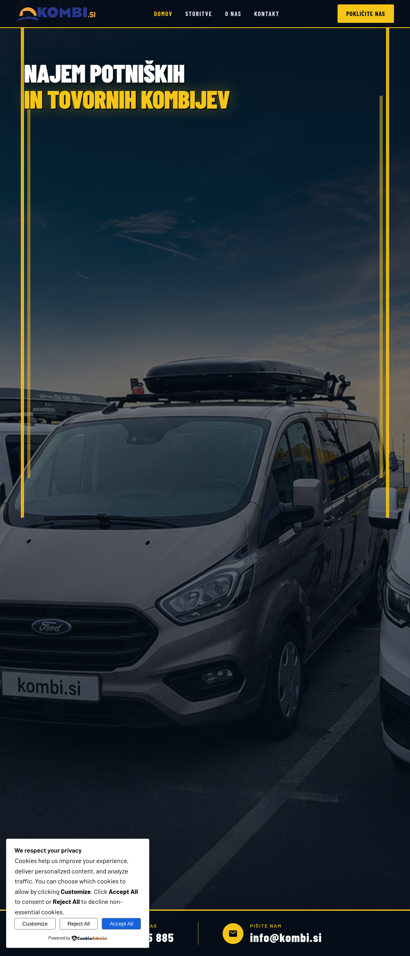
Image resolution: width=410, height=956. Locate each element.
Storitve (198, 13)
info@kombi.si (286, 937)
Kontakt (266, 13)
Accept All (121, 924)
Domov (163, 13)
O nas (233, 13)
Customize (35, 924)
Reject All (79, 924)
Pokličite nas (365, 13)
